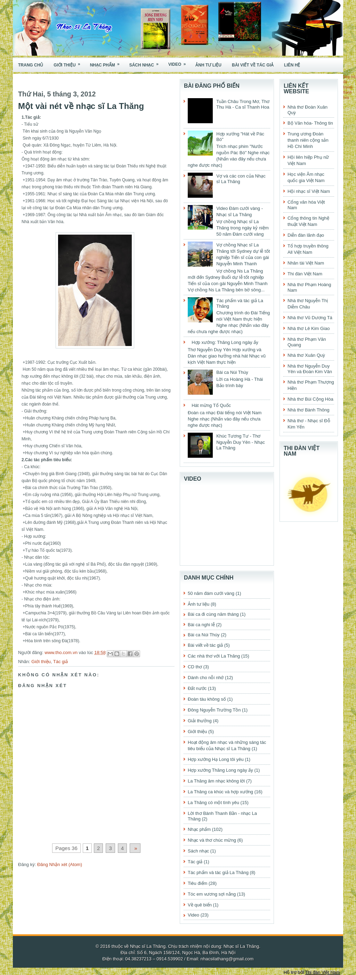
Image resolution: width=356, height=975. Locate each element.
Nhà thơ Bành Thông (309, 409)
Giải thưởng (200, 720)
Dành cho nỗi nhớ (206, 677)
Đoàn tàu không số (207, 699)
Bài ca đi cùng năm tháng (213, 614)
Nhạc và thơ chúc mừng (212, 840)
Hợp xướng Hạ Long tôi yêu (216, 759)
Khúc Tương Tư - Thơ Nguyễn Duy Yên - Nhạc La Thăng (240, 441)
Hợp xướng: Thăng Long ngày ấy (225, 342)
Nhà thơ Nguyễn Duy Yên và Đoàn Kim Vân (310, 368)
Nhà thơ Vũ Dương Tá (310, 317)
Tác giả (60, 661)
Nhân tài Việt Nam (306, 263)
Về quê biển (200, 904)
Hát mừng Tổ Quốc (211, 405)
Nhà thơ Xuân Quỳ (306, 355)
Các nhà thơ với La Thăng (214, 656)
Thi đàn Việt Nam (305, 273)
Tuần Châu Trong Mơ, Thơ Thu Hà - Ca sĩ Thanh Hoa (242, 104)
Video (179, 62)
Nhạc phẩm (107, 63)
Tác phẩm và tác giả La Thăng (218, 872)
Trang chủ (30, 65)
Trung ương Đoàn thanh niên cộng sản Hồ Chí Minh (308, 140)
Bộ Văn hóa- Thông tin (310, 123)
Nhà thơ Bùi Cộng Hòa (310, 399)
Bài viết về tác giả (253, 65)
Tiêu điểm (197, 883)
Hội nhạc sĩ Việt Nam (309, 191)
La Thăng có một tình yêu (213, 802)
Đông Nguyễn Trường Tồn (214, 710)
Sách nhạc (146, 63)
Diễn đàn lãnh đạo (306, 235)
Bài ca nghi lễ (201, 624)
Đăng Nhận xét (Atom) (59, 864)
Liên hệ (292, 65)
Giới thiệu (69, 63)
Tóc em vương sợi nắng (212, 894)
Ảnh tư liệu (208, 65)
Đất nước (197, 688)
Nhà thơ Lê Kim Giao (309, 328)
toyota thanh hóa (348, 92)
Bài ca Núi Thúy (232, 372)
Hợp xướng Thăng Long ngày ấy (220, 770)
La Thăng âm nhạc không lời (216, 781)
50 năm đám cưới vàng (211, 593)
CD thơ (195, 666)
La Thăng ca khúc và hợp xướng (220, 791)
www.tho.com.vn (61, 652)
